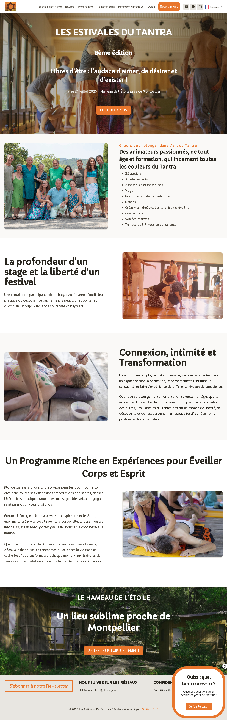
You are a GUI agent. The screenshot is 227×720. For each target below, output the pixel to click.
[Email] (186, 7)
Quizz (151, 6)
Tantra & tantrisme (49, 6)
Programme (86, 6)
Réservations (169, 6)
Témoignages (106, 6)
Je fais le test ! (198, 706)
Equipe (69, 6)
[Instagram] (200, 7)
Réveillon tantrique (131, 6)
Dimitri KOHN (150, 709)
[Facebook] (193, 7)
